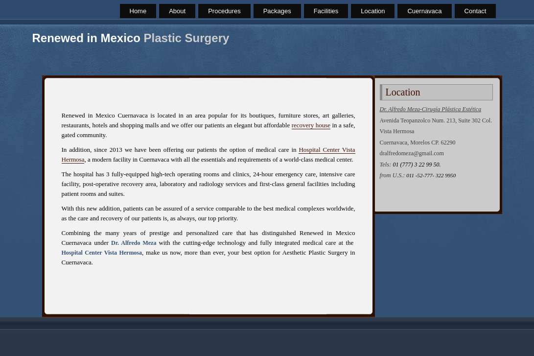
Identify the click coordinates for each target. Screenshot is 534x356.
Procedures (224, 11)
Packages (277, 11)
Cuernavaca (424, 11)
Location (373, 11)
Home (138, 11)
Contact (475, 11)
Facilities (326, 11)
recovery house (311, 125)
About (177, 11)
